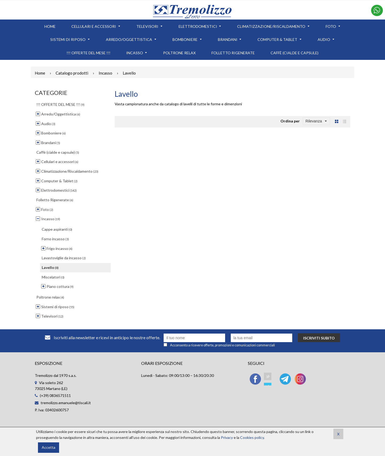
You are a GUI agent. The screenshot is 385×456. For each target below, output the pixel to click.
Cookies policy (252, 437)
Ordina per (290, 121)
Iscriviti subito (319, 338)
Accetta (48, 447)
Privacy (227, 437)
